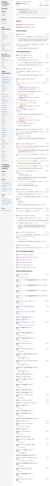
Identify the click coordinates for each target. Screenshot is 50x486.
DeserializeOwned (27, 457)
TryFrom (26, 439)
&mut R (23, 104)
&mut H (18, 198)
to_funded (24, 44)
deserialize (21, 131)
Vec (41, 154)
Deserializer (24, 136)
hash (19, 191)
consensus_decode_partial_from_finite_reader (30, 83)
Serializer (23, 239)
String (42, 161)
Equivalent (27, 360)
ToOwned (24, 431)
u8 (25, 95)
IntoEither (25, 400)
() (28, 147)
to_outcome (24, 36)
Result (18, 72)
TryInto (26, 444)
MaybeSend (25, 468)
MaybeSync (25, 479)
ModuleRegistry (30, 97)
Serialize (23, 232)
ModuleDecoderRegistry (32, 87)
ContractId (36, 211)
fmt (19, 71)
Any (23, 274)
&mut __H (41, 191)
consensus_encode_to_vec (25, 154)
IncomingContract (30, 11)
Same (23, 421)
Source (17, 5)
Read (17, 84)
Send (21, 260)
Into (25, 395)
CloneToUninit (26, 311)
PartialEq (23, 215)
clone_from (21, 62)
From (23, 376)
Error (29, 133)
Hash (21, 189)
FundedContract (22, 45)
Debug (21, 68)
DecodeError (31, 89)
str (24, 118)
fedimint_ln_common (21, 1)
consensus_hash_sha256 (25, 181)
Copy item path (28, 3)
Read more (35, 60)
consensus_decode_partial (26, 102)
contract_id (21, 211)
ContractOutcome (39, 36)
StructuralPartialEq (26, 247)
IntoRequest (26, 402)
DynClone (24, 343)
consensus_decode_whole (25, 94)
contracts (29, 1)
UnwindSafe (23, 267)
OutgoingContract (30, 12)
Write (33, 146)
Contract (22, 34)
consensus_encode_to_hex (25, 161)
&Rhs (30, 223)
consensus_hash (22, 170)
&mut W (18, 147)
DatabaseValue (26, 322)
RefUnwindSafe (24, 257)
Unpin (21, 265)
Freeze (22, 254)
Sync (21, 262)
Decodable (23, 79)
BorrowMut (25, 306)
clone (19, 57)
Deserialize (27, 129)
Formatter (33, 71)
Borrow (24, 301)
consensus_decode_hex (24, 116)
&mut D (23, 86)
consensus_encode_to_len (25, 165)
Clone (21, 55)
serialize (21, 234)
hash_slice (21, 196)
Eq (20, 245)
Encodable (23, 143)
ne (19, 223)
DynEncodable (26, 348)
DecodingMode (20, 99)
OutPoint (41, 44)
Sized (22, 202)
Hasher (27, 191)
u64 (41, 165)
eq (19, 218)
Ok (26, 236)
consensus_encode (23, 146)
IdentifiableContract (27, 208)
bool (39, 218)
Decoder (37, 97)
